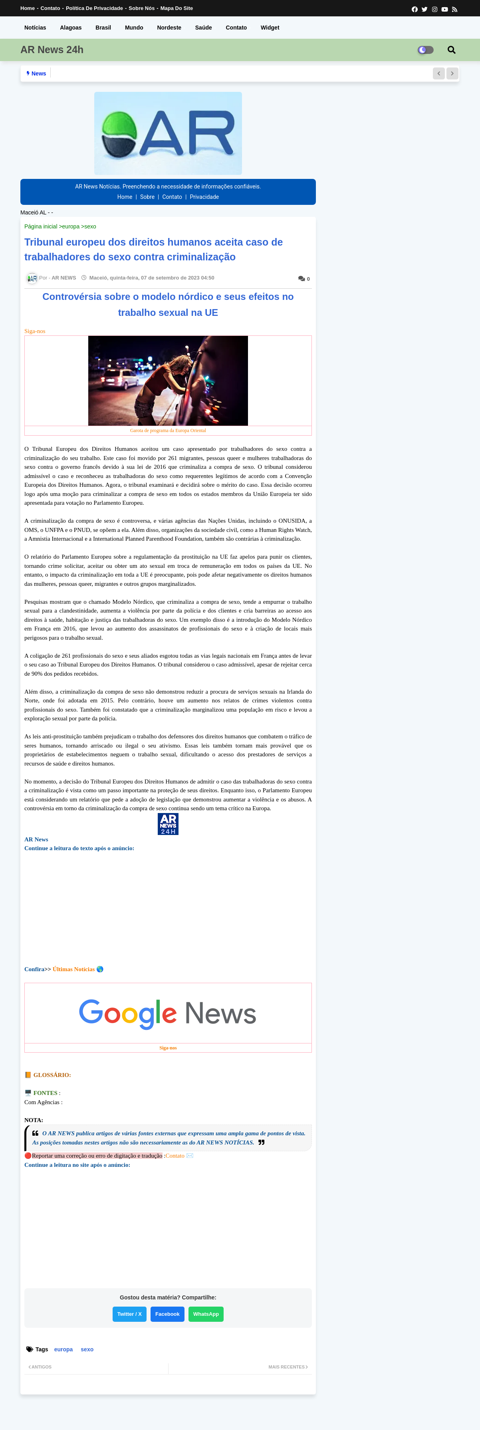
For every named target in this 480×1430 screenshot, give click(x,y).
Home (27, 8)
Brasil (103, 27)
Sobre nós (142, 8)
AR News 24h (51, 49)
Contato (50, 8)
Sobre (147, 197)
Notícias (35, 27)
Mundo (134, 27)
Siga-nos (168, 382)
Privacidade (204, 197)
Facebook (167, 1314)
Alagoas (70, 27)
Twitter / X (129, 1314)
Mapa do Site (177, 8)
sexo (90, 226)
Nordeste (169, 27)
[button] (439, 73)
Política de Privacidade (94, 8)
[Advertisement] (168, 915)
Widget (270, 27)
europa (71, 226)
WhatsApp (206, 1314)
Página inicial (41, 226)
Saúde (203, 27)
